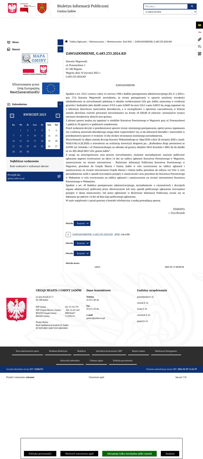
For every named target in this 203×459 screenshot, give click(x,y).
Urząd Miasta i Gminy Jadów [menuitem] (23, 27)
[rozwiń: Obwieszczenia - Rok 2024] (61, 117)
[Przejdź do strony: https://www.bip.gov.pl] (199, 32)
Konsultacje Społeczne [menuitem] (20, 63)
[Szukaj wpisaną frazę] (192, 6)
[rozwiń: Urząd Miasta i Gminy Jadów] (61, 28)
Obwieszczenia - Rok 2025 (119, 21)
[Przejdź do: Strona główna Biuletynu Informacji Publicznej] (66, 21)
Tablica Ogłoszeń (77, 21)
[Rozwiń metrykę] (82, 203)
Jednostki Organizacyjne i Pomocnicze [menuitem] (28, 51)
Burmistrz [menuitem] (13, 45)
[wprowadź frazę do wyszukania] (165, 6)
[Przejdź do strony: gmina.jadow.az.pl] (199, 39)
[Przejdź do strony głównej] (57, 8)
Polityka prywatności (40, 453)
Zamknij (170, 453)
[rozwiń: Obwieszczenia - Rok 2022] (61, 101)
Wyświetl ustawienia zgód (79, 453)
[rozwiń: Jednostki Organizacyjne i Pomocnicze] (61, 52)
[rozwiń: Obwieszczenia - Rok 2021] (61, 93)
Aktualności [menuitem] (14, 33)
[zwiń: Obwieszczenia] (61, 85)
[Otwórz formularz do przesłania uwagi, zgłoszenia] (199, 46)
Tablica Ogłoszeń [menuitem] (17, 69)
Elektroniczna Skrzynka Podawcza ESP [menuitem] (28, 57)
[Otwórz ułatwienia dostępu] (199, 25)
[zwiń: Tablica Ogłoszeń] (61, 69)
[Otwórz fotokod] (199, 53)
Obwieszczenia (96, 21)
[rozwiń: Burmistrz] (61, 46)
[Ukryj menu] (61, 22)
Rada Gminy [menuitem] (14, 39)
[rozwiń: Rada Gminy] (61, 40)
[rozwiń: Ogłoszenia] (61, 77)
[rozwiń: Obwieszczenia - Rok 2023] (61, 109)
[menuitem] (34, 77)
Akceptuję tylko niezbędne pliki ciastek (129, 453)
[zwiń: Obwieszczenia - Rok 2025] (61, 126)
